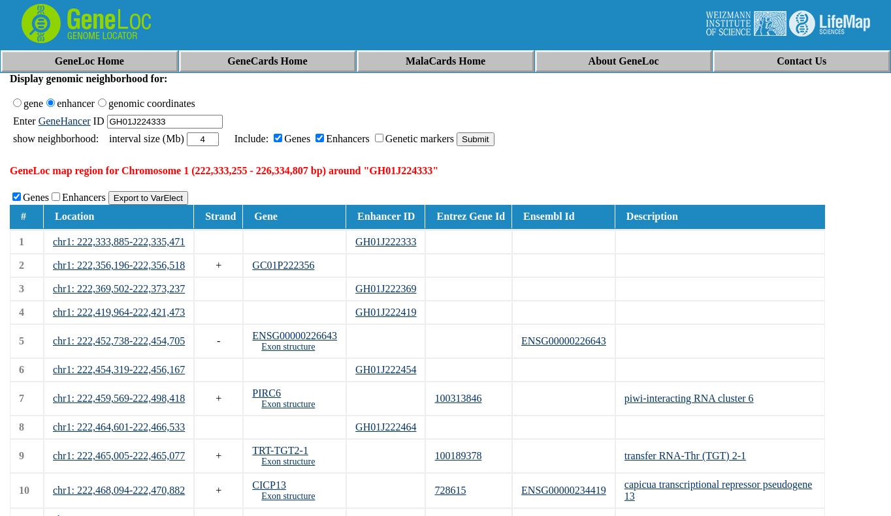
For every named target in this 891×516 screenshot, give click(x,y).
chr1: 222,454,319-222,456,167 (119, 369)
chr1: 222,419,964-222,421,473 (119, 312)
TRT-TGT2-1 (280, 450)
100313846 (457, 398)
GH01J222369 (385, 288)
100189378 (457, 455)
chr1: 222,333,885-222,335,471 (119, 241)
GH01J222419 (385, 312)
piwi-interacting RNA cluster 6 (689, 398)
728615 (450, 490)
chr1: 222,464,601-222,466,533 (119, 427)
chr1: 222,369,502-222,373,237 (119, 288)
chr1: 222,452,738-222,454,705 (119, 340)
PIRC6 (266, 393)
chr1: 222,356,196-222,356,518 (119, 265)
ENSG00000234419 (563, 490)
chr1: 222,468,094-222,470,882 (119, 490)
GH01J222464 (385, 427)
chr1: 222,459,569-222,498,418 (119, 398)
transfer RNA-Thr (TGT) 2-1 (685, 455)
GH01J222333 (385, 241)
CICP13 (269, 485)
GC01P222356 (283, 265)
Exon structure (288, 347)
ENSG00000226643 (294, 335)
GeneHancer (65, 121)
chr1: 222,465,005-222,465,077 (119, 455)
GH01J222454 (385, 369)
